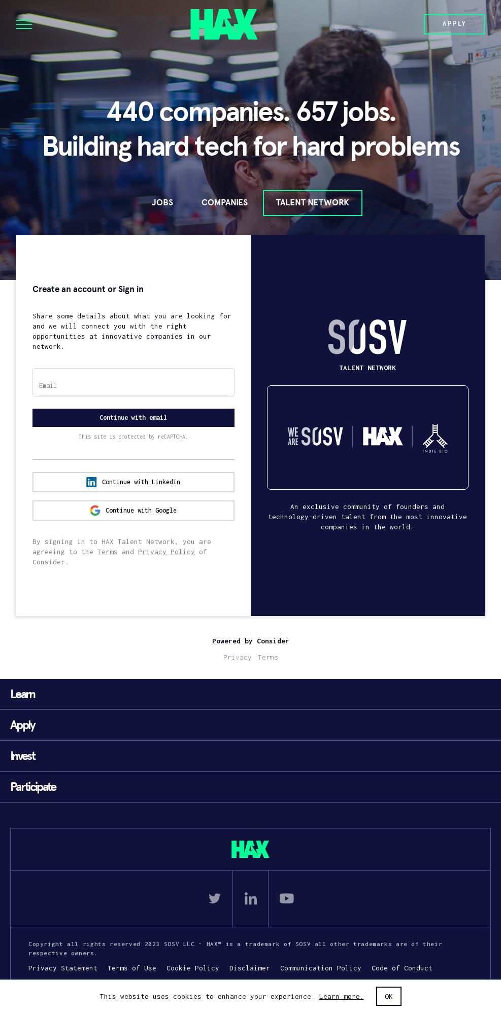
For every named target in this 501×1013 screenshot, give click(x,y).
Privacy (237, 657)
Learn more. (341, 996)
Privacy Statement (62, 968)
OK (389, 996)
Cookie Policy (192, 968)
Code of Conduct (402, 968)
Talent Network (312, 202)
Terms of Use (132, 968)
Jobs (162, 202)
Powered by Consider (250, 641)
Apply (454, 23)
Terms (107, 552)
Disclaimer (249, 968)
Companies (225, 202)
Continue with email (133, 417)
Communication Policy (320, 968)
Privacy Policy (166, 552)
